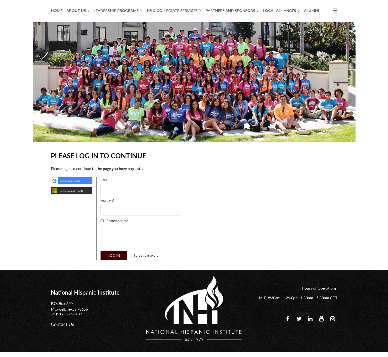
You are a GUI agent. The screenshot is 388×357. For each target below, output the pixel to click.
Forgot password (146, 255)
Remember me (117, 221)
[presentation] (137, 238)
